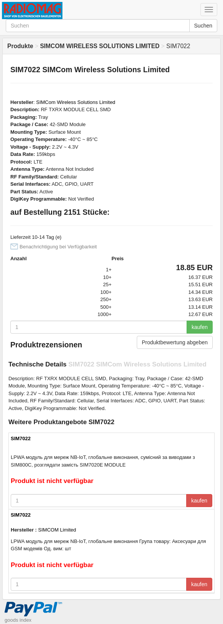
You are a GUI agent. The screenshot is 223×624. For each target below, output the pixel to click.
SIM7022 (21, 438)
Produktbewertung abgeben (175, 342)
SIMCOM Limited (57, 530)
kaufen (200, 327)
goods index (18, 620)
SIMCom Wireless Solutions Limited (75, 102)
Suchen (203, 26)
